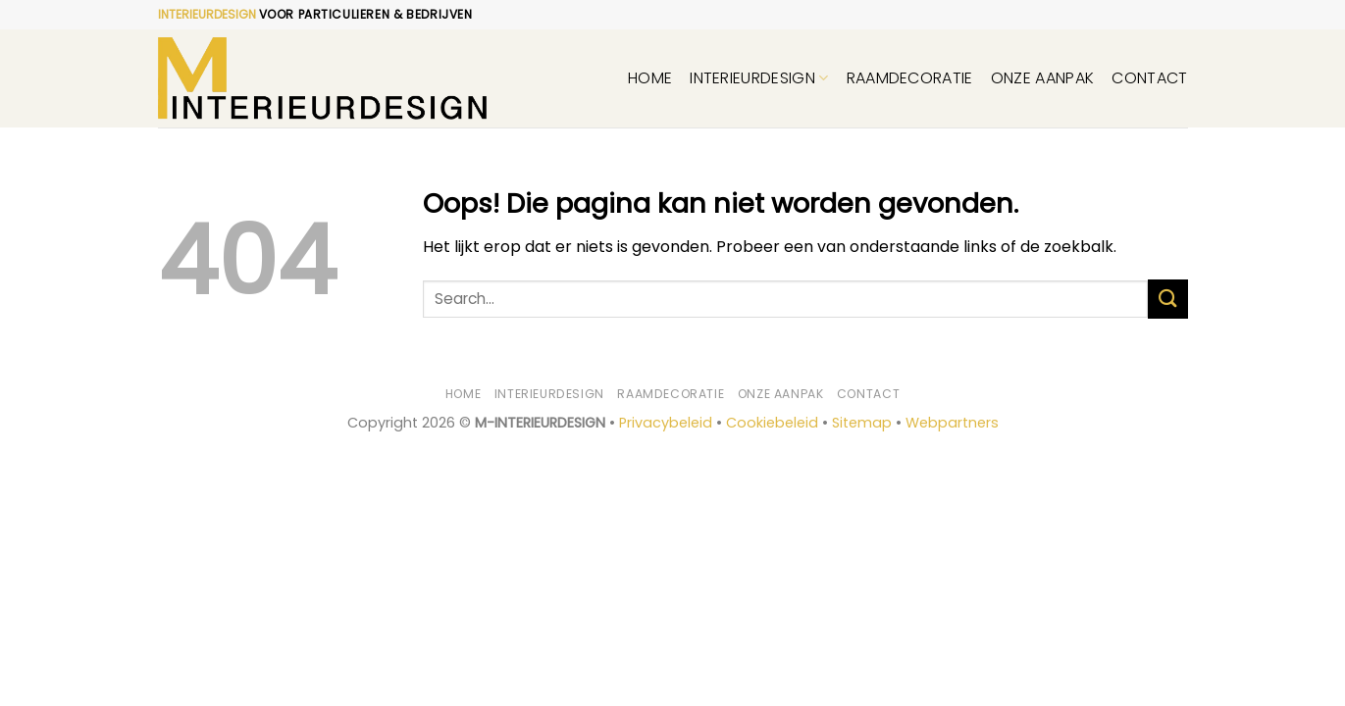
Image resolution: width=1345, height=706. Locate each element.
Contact (1149, 78)
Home (650, 78)
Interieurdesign (759, 78)
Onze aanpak (1043, 78)
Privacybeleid (665, 422)
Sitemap (862, 422)
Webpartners (952, 422)
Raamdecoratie (910, 78)
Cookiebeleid (772, 422)
